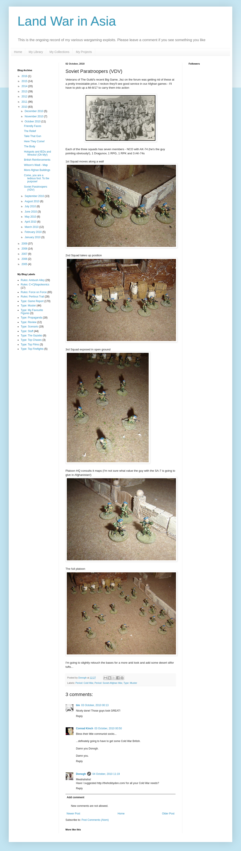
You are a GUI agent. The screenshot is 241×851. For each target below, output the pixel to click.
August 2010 (32, 201)
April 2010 (31, 221)
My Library (36, 52)
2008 (25, 248)
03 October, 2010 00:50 (108, 728)
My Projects (84, 52)
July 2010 (31, 206)
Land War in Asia (66, 21)
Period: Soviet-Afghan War (108, 683)
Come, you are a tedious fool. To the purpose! (36, 178)
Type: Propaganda (31, 317)
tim (78, 705)
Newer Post (73, 813)
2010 (25, 106)
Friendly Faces (32, 126)
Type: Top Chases (31, 339)
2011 (25, 101)
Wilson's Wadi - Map (36, 165)
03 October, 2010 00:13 (94, 705)
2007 (25, 253)
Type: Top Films (30, 344)
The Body (29, 146)
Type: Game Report (32, 301)
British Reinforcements (37, 159)
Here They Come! (34, 141)
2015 (25, 81)
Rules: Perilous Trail (32, 296)
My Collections (59, 52)
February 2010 (33, 232)
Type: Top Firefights (32, 348)
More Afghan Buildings (37, 170)
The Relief (30, 131)
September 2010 (35, 196)
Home (18, 52)
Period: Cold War (84, 683)
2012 (25, 96)
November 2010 (34, 116)
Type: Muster (130, 683)
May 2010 (31, 216)
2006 (25, 258)
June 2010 (31, 211)
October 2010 (33, 121)
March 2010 (32, 227)
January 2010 (33, 237)
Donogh (81, 773)
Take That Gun (32, 136)
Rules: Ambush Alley (33, 280)
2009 (25, 243)
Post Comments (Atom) (95, 819)
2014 (25, 86)
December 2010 (34, 111)
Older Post (168, 813)
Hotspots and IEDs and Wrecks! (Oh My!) (37, 153)
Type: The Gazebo (31, 335)
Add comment (75, 797)
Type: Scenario (29, 326)
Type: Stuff (27, 331)
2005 (25, 264)
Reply (79, 716)
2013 (25, 91)
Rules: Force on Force (34, 292)
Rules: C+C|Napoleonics (35, 284)
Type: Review (28, 322)
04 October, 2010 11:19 (106, 773)
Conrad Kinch (84, 728)
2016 (25, 76)
